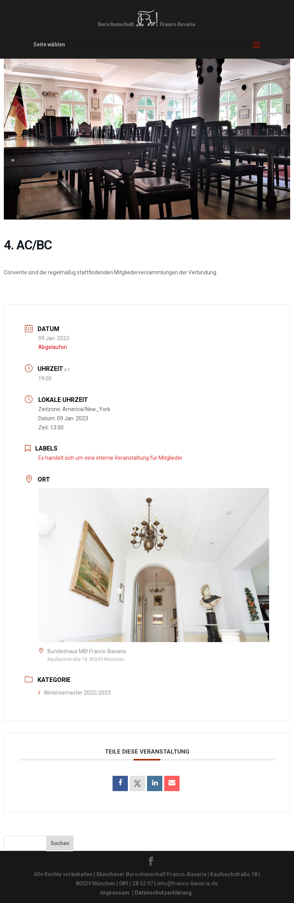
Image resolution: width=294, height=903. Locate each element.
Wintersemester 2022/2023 (74, 693)
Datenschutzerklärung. (164, 893)
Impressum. (115, 893)
